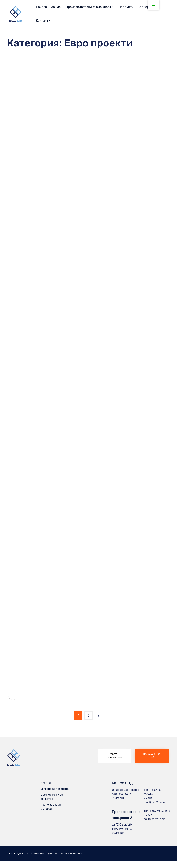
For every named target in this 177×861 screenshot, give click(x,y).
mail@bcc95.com (155, 802)
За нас (56, 7)
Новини (46, 783)
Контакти (43, 21)
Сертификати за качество (52, 796)
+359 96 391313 (160, 810)
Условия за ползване (55, 788)
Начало (41, 7)
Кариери (144, 7)
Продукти (126, 7)
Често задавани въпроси (52, 806)
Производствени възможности (89, 7)
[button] (114, 756)
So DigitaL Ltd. (50, 854)
